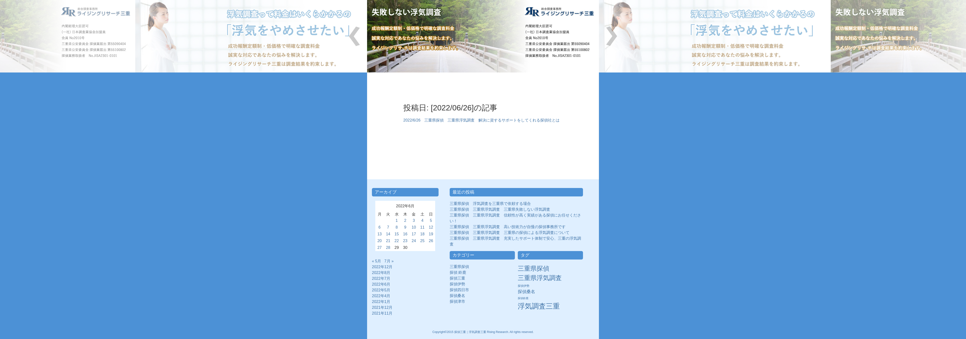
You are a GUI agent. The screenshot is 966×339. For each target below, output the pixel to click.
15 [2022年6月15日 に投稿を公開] (397, 234)
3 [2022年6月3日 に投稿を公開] (414, 220)
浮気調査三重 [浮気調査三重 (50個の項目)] (539, 306)
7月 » (389, 261)
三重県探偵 (461, 267)
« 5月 (376, 261)
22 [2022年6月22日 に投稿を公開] (397, 241)
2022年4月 (381, 296)
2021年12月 (382, 307)
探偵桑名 (459, 296)
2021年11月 (382, 313)
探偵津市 (459, 301)
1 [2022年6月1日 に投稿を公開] (397, 220)
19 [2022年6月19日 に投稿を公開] (431, 234)
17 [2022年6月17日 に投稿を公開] (414, 234)
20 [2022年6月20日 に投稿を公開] (379, 241)
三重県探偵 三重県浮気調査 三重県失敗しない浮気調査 (500, 209)
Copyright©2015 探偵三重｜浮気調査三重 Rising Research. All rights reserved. (483, 332)
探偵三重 (457, 278)
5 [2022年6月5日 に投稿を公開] (431, 220)
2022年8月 (381, 273)
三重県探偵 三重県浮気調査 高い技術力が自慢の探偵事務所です (508, 227)
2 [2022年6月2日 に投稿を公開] (405, 220)
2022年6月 (381, 284)
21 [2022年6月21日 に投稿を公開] (388, 241)
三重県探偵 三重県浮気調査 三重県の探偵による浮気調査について (509, 233)
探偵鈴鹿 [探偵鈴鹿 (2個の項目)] (523, 298)
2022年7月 (381, 278)
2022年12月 (382, 267)
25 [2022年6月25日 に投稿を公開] (422, 241)
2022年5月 (381, 290)
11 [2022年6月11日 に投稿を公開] (422, 227)
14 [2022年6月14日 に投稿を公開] (388, 234)
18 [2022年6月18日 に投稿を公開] (422, 234)
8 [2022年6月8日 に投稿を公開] (397, 227)
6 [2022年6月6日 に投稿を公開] (379, 227)
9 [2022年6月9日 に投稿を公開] (405, 227)
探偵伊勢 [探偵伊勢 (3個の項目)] (523, 286)
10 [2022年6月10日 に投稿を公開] (414, 227)
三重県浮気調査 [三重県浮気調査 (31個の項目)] (540, 277)
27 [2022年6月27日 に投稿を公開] (379, 247)
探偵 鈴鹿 (460, 272)
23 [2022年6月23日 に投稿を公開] (405, 241)
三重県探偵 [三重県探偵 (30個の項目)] (533, 268)
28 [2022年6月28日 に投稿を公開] (388, 247)
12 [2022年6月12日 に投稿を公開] (431, 227)
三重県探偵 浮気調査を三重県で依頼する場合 (490, 204)
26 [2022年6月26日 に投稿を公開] (431, 241)
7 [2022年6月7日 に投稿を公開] (388, 227)
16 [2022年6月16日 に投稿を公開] (405, 234)
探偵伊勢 (459, 284)
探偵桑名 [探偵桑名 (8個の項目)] (526, 291)
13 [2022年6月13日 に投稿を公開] (379, 234)
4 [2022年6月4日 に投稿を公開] (422, 220)
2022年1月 (381, 302)
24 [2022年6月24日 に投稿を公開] (414, 241)
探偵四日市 (461, 290)
